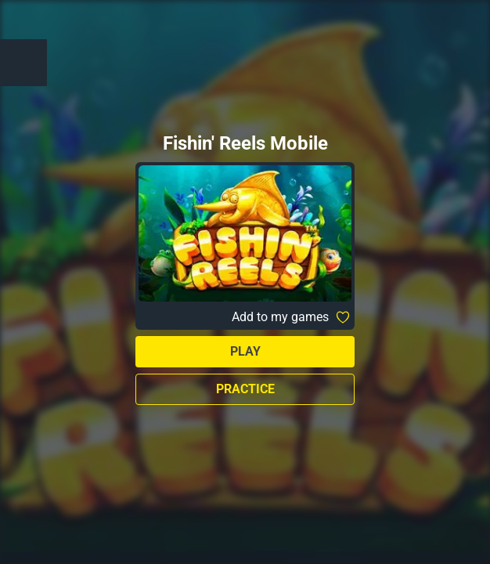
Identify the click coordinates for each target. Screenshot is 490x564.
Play (245, 351)
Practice (245, 388)
